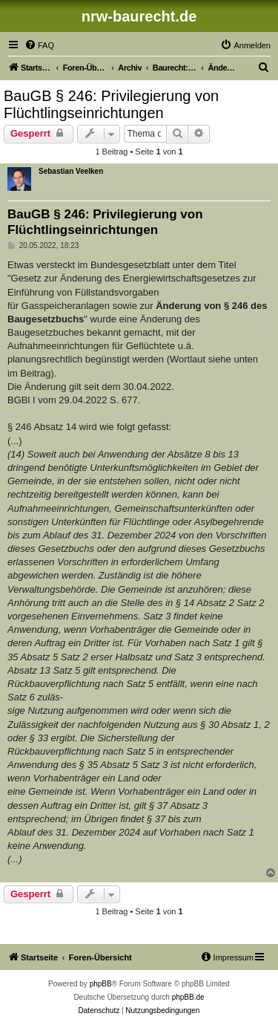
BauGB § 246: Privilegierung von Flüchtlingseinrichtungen (111, 104)
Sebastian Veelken (71, 171)
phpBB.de (188, 997)
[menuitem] (39, 45)
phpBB (101, 984)
